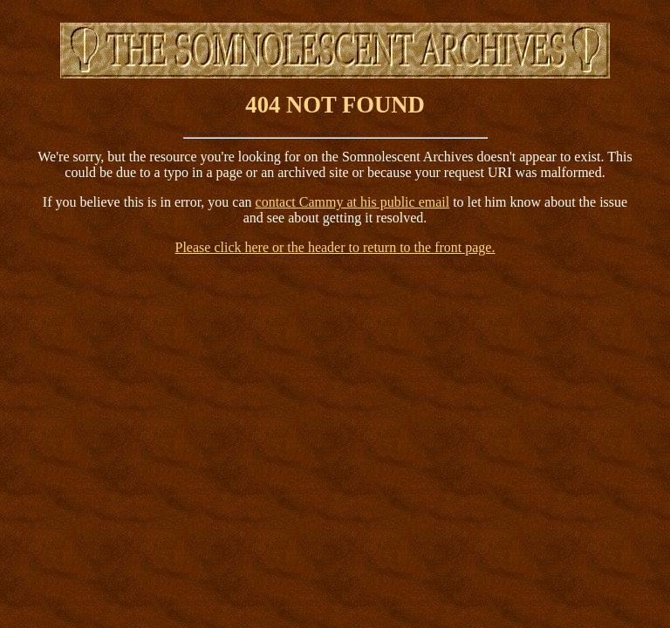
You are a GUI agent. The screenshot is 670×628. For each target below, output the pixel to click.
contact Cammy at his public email (353, 202)
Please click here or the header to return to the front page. (335, 247)
